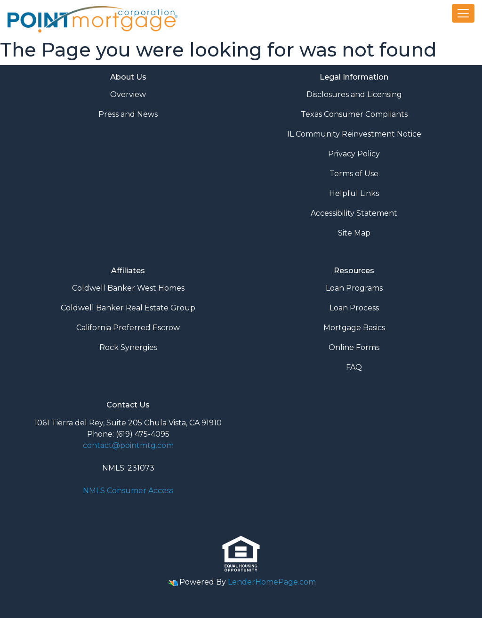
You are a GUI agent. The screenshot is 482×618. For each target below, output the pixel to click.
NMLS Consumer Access (128, 490)
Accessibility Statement (354, 213)
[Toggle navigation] (463, 13)
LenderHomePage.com (272, 581)
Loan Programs (354, 288)
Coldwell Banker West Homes (128, 288)
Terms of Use (353, 173)
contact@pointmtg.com (128, 445)
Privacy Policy (354, 153)
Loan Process (354, 307)
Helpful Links (354, 193)
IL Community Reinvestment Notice (354, 134)
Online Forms (354, 347)
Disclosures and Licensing (354, 94)
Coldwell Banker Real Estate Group (128, 307)
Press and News (128, 114)
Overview (128, 94)
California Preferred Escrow (128, 327)
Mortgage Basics (354, 327)
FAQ (354, 367)
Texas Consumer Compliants (354, 114)
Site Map (354, 232)
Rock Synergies (128, 347)
